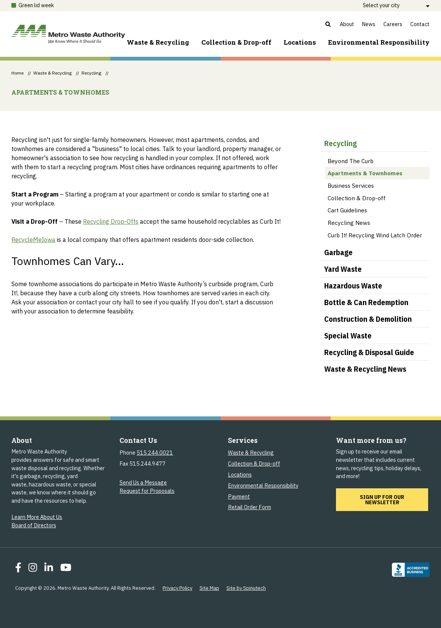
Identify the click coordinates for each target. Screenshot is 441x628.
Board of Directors (33, 525)
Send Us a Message (143, 482)
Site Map (209, 588)
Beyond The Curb (351, 161)
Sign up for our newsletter (394, 499)
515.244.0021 (155, 452)
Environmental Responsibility (263, 485)
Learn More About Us (36, 516)
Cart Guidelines (347, 210)
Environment (379, 42)
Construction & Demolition (368, 319)
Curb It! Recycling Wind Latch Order (375, 235)
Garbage (338, 252)
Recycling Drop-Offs (110, 221)
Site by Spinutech (246, 588)
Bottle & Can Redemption (366, 302)
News (368, 24)
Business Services (351, 185)
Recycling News (349, 222)
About (347, 24)
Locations (300, 42)
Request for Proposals (146, 490)
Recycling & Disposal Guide (369, 352)
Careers (392, 24)
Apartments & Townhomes (365, 173)
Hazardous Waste (353, 285)
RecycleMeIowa (33, 239)
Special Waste (348, 335)
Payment (239, 496)
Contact (420, 24)
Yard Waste (343, 269)
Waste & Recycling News (365, 369)
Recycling (340, 143)
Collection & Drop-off (236, 42)
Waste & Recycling (158, 42)
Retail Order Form (249, 507)
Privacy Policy (177, 588)
